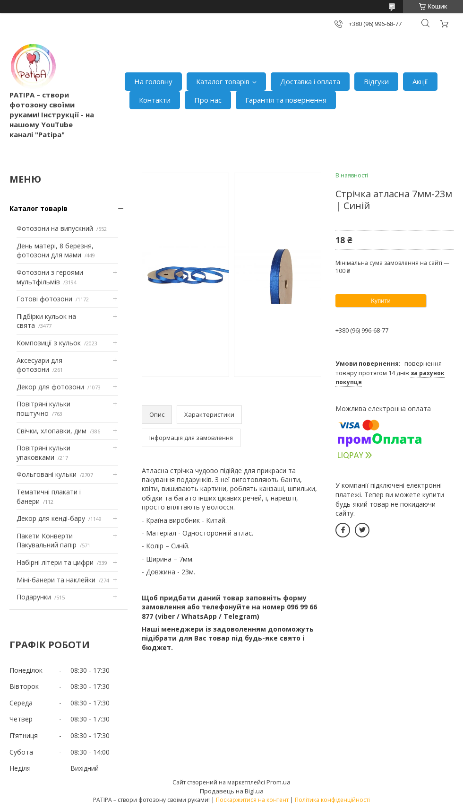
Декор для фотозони (50, 386)
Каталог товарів (222, 81)
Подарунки (34, 596)
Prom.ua (278, 782)
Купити (381, 300)
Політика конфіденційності (332, 800)
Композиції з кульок (49, 342)
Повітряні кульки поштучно (43, 408)
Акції (420, 81)
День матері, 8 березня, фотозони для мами (55, 250)
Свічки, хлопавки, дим (51, 430)
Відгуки (376, 81)
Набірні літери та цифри (55, 562)
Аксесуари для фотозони (39, 365)
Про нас (208, 100)
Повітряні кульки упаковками (43, 452)
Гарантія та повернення (285, 100)
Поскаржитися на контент (252, 800)
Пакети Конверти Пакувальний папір (47, 540)
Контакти (155, 100)
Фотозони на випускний (55, 228)
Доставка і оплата (310, 81)
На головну (153, 81)
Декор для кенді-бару (51, 518)
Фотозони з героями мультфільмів (50, 277)
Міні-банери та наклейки (56, 579)
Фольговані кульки (47, 474)
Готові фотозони (44, 298)
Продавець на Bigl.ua (232, 791)
